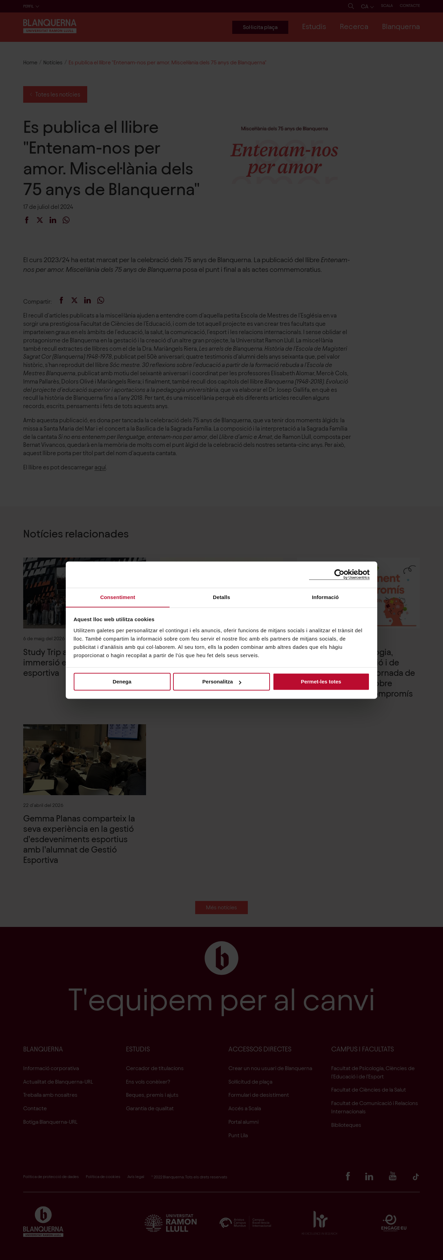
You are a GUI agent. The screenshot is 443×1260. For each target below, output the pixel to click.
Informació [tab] (325, 597)
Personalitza (221, 682)
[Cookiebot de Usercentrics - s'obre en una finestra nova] (339, 574)
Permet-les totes (321, 682)
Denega (121, 682)
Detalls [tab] (221, 597)
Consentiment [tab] (117, 597)
